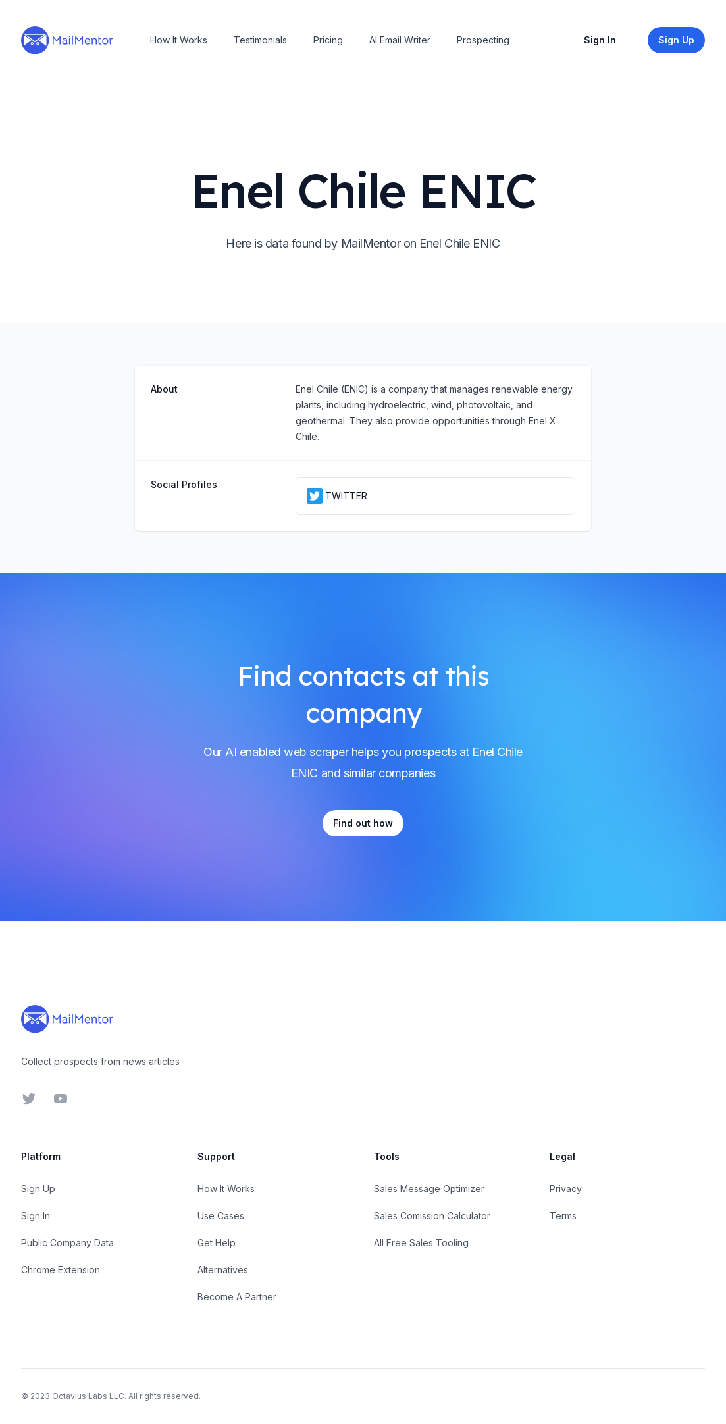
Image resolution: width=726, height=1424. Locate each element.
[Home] (67, 40)
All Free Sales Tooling (421, 1242)
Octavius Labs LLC (88, 1396)
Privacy (566, 1188)
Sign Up (38, 1188)
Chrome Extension (60, 1269)
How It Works (178, 39)
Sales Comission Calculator (432, 1215)
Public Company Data (67, 1242)
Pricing (328, 39)
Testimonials (260, 39)
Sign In (600, 39)
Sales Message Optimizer (429, 1188)
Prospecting (483, 39)
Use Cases (220, 1215)
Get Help (216, 1242)
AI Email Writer (399, 39)
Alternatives (222, 1269)
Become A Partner (236, 1296)
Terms (563, 1215)
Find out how (363, 823)
